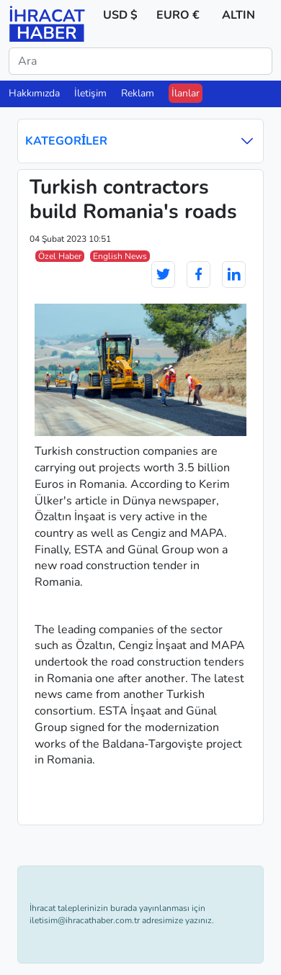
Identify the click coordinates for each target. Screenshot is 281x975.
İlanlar (185, 93)
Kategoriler (140, 140)
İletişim (90, 93)
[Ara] (140, 61)
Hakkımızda (34, 93)
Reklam (137, 93)
